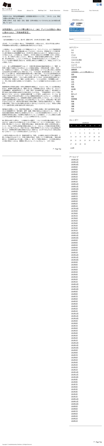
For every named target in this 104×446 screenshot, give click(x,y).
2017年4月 (74, 223)
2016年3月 (74, 250)
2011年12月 (74, 372)
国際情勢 (74, 69)
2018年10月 (74, 189)
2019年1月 (74, 181)
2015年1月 (74, 282)
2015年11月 (74, 257)
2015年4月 (74, 274)
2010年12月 (74, 399)
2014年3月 (74, 306)
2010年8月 (74, 409)
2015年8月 (74, 264)
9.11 (72, 52)
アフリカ (74, 57)
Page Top (58, 149)
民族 (72, 101)
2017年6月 (74, 218)
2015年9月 (74, 262)
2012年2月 (74, 367)
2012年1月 (74, 369)
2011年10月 (74, 377)
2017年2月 (74, 228)
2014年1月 (74, 311)
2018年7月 (74, 196)
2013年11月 (74, 316)
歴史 (72, 96)
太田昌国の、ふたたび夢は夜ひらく (82, 72)
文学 (72, 84)
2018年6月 (74, 198)
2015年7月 (74, 267)
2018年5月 (74, 201)
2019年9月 (74, 167)
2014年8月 (74, 294)
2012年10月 (74, 347)
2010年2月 (74, 418)
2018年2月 (74, 203)
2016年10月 (74, 238)
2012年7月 (74, 355)
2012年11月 (74, 345)
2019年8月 (74, 169)
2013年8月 (74, 323)
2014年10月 (74, 289)
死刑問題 (74, 99)
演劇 (72, 106)
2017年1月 (74, 230)
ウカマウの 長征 (76, 60)
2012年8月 (74, 352)
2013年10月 (74, 318)
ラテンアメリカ (76, 67)
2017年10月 (74, 208)
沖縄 (72, 104)
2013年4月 (74, 333)
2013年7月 (74, 325)
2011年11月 (74, 374)
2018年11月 (74, 186)
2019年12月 (74, 159)
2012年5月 (74, 360)
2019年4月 (74, 174)
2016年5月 (74, 245)
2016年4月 (74, 247)
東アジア (74, 94)
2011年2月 (74, 394)
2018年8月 (74, 194)
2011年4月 (74, 391)
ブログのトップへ (77, 20)
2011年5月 (74, 389)
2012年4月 (74, 362)
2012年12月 (74, 343)
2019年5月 (74, 172)
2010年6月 (74, 413)
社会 (72, 108)
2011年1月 (74, 396)
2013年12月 (74, 313)
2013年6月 (74, 328)
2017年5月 (74, 220)
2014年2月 (74, 308)
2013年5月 (74, 330)
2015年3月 (74, 277)
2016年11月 (74, 235)
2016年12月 (74, 233)
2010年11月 (74, 401)
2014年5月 (74, 301)
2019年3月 (74, 176)
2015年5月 (74, 272)
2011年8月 (74, 382)
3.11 (72, 50)
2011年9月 (74, 379)
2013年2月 (74, 338)
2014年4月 (74, 303)
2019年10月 (74, 164)
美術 (72, 111)
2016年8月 (74, 242)
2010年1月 (74, 421)
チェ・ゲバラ (75, 62)
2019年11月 (74, 162)
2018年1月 (74, 206)
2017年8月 (74, 213)
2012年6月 (74, 357)
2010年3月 (74, 416)
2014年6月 (74, 299)
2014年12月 (74, 284)
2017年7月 (74, 216)
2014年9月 (74, 291)
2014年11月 (74, 286)
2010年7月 (74, 411)
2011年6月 (74, 387)
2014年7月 (74, 296)
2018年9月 (74, 191)
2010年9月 (74, 406)
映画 (72, 86)
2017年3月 (74, 225)
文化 (72, 82)
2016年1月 (74, 252)
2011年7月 (74, 384)
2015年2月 (74, 279)
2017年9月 (74, 211)
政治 (72, 79)
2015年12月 (74, 255)
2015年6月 (74, 269)
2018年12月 (74, 184)
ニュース (74, 64)
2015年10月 (74, 260)
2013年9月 (74, 321)
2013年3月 (74, 335)
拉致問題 (74, 77)
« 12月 (72, 148)
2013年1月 (74, 340)
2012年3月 (74, 365)
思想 (72, 74)
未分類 (73, 89)
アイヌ (73, 55)
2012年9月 (74, 350)
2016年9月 (74, 240)
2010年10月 (74, 404)
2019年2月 (74, 179)
